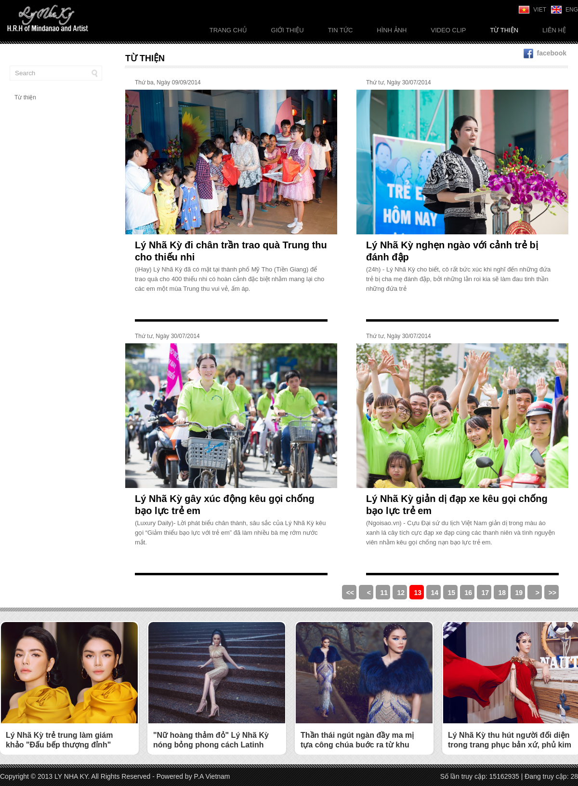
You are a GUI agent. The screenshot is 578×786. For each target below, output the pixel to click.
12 (401, 592)
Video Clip (448, 30)
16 (468, 592)
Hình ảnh (392, 30)
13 (417, 592)
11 (384, 592)
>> (552, 592)
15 (451, 592)
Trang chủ (228, 30)
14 (434, 592)
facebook (545, 53)
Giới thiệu (287, 30)
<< (350, 592)
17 (485, 592)
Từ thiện (504, 30)
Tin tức (340, 30)
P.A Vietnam (212, 776)
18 (502, 592)
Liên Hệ (554, 30)
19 (519, 592)
